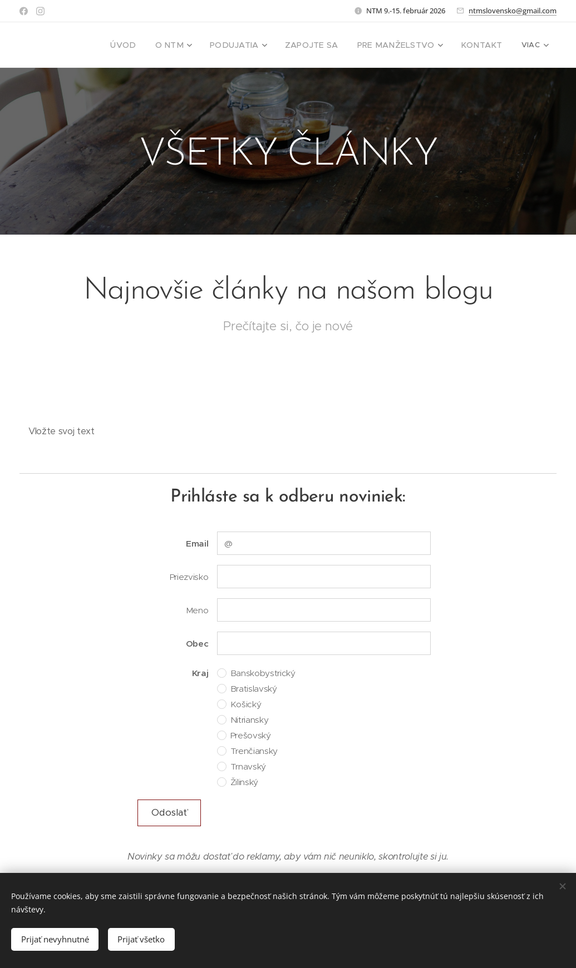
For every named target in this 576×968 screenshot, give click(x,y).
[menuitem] (149, 45)
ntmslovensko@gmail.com (513, 11)
